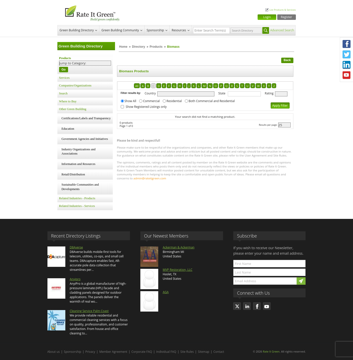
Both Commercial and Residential (212, 101)
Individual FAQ (166, 352)
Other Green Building (72, 109)
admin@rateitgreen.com (149, 178)
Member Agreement (113, 352)
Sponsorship (155, 30)
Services (64, 78)
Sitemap (203, 352)
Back (287, 60)
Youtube (347, 75)
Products (156, 46)
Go (64, 69)
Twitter (347, 54)
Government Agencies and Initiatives (85, 139)
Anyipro (75, 279)
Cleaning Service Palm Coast (89, 311)
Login (267, 17)
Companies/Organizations (75, 85)
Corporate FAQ (141, 352)
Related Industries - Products (77, 198)
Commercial (151, 101)
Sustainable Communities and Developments (80, 187)
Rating (269, 93)
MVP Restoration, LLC (177, 270)
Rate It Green (271, 351)
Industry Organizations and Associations (79, 152)
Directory (138, 46)
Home (123, 46)
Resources (179, 30)
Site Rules (187, 352)
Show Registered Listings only (146, 107)
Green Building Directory (77, 30)
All (136, 86)
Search (63, 93)
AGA (166, 292)
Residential (174, 101)
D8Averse (76, 247)
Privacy (90, 352)
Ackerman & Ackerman (179, 247)
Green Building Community (120, 30)
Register (286, 17)
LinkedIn (347, 65)
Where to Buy (68, 101)
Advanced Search (282, 30)
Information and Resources (78, 164)
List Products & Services (282, 9)
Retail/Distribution (73, 174)
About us (53, 352)
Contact (218, 352)
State (222, 93)
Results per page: (268, 124)
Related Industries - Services (77, 206)
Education (68, 128)
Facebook (347, 44)
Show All (130, 101)
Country (150, 93)
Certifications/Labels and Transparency (86, 118)
